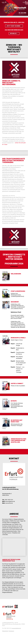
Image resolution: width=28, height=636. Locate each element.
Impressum (11, 631)
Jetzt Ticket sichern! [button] (14, 26)
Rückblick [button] (14, 33)
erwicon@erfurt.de (16, 628)
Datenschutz (5, 631)
